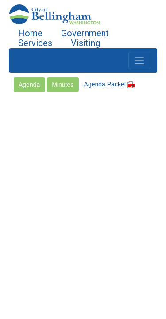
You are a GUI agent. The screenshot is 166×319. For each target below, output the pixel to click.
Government (85, 33)
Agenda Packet (109, 84)
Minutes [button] (62, 84)
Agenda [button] (29, 84)
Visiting (85, 43)
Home (30, 33)
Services (35, 43)
